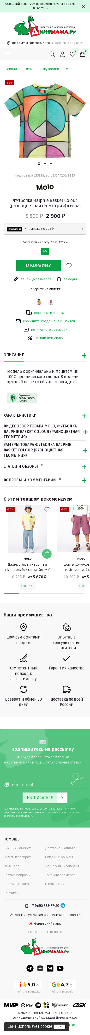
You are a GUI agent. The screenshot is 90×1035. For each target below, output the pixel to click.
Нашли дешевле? (45, 338)
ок (59, 1027)
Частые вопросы (17, 875)
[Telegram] (62, 906)
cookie (46, 1026)
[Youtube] (60, 968)
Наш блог (11, 866)
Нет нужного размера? (45, 329)
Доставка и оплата (45, 313)
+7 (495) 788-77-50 (44, 906)
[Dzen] (40, 968)
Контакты (11, 893)
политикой (70, 808)
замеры (66, 279)
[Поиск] (52, 54)
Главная (13, 69)
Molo (69, 69)
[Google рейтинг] (62, 987)
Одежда (32, 69)
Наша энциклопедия (62, 866)
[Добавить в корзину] (47, 554)
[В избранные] (69, 265)
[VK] (50, 968)
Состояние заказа (18, 884)
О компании (55, 884)
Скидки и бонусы (59, 857)
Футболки (53, 69)
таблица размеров (32, 279)
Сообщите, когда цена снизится (45, 321)
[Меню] (7, 54)
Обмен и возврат (17, 857)
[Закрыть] (83, 6)
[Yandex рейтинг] (28, 987)
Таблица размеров (60, 875)
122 (45, 251)
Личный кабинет (17, 848)
